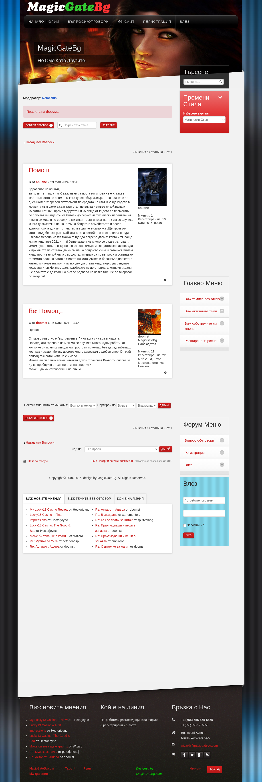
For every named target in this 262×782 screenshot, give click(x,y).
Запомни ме (195, 525)
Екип (94, 461)
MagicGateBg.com (41, 768)
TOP (213, 769)
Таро (68, 768)
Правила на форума (42, 111)
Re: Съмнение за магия (112, 546)
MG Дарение (38, 774)
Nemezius (49, 98)
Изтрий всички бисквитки (116, 461)
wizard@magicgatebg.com (199, 745)
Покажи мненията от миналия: (60, 405)
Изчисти (195, 768)
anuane (41, 182)
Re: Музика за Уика (44, 541)
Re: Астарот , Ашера (44, 546)
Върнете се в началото (165, 280)
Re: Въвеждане (106, 514)
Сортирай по (116, 405)
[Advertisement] (98, 294)
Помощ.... (41, 170)
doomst (41, 323)
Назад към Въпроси (40, 142)
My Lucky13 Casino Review (49, 509)
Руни (87, 768)
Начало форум (38, 461)
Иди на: (76, 449)
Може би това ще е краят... (49, 536)
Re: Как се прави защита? (114, 520)
